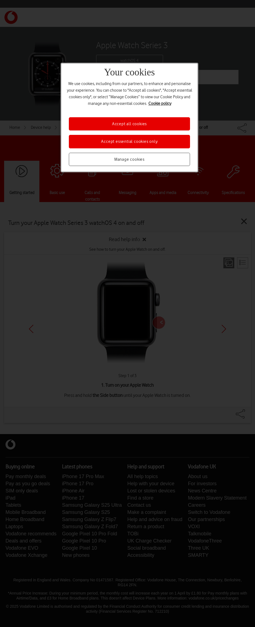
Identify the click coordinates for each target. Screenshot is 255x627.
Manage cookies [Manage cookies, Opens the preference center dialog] (129, 159)
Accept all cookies (129, 123)
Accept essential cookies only (129, 141)
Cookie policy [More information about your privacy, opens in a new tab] (159, 103)
